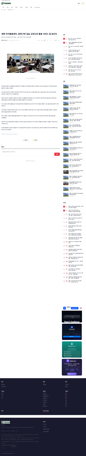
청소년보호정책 (14, 427)
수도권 (16, 7)
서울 (2, 394)
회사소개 (3, 427)
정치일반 (3, 384)
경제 (7, 7)
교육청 (66, 386)
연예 (31, 7)
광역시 (21, 7)
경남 (66, 400)
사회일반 (66, 384)
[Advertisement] (43, 21)
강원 (66, 406)
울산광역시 (45, 406)
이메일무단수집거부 (30, 427)
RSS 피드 (44, 424)
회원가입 (79, 0)
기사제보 (44, 426)
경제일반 (44, 384)
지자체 (26, 7)
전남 (66, 404)
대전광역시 (45, 394)
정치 (3, 7)
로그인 (83, 0)
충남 (66, 396)
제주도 (44, 404)
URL (56, 40)
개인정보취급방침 (21, 427)
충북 (66, 394)
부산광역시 (45, 402)
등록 (57, 154)
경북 (66, 398)
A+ (44, 40)
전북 (66, 402)
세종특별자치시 (46, 396)
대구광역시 (45, 400)
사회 (12, 7)
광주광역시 (45, 398)
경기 (2, 396)
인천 (2, 398)
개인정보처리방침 (46, 429)
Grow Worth (37, 7)
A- (38, 40)
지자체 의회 (3, 386)
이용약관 (7, 427)
